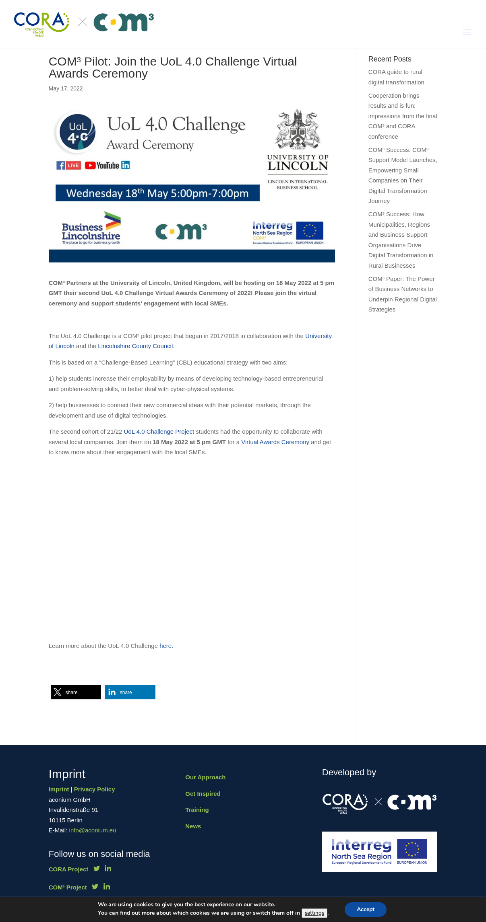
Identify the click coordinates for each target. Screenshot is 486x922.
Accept (365, 909)
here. (167, 645)
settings (314, 913)
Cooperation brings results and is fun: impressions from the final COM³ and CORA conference (402, 116)
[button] (76, 692)
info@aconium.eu (92, 830)
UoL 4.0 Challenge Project (159, 431)
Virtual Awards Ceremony (275, 441)
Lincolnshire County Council (135, 345)
